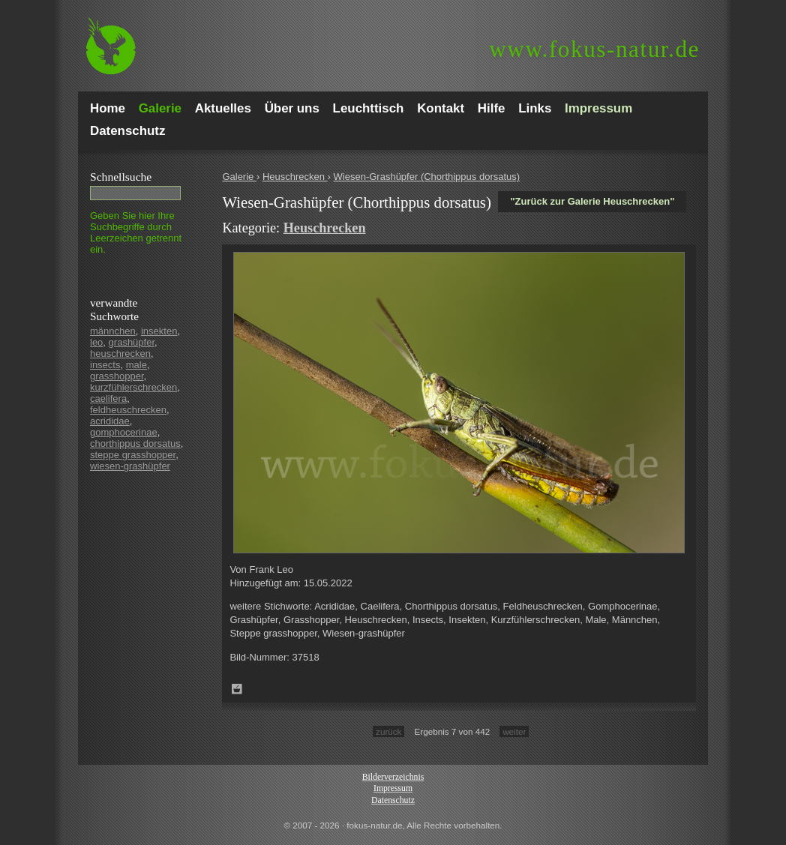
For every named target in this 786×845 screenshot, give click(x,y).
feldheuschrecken (128, 409)
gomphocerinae (124, 432)
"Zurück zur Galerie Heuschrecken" (592, 201)
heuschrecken (120, 353)
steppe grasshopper (133, 454)
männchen (113, 331)
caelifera (108, 398)
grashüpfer (131, 342)
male (136, 364)
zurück (388, 731)
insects (105, 364)
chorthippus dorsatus (135, 443)
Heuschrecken (295, 176)
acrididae (110, 421)
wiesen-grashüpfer (130, 466)
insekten (159, 331)
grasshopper (117, 376)
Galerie (239, 176)
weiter (514, 731)
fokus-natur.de (594, 49)
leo (96, 342)
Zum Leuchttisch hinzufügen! (237, 689)
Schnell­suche (121, 176)
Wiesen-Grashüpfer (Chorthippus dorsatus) (427, 176)
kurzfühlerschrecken (133, 387)
